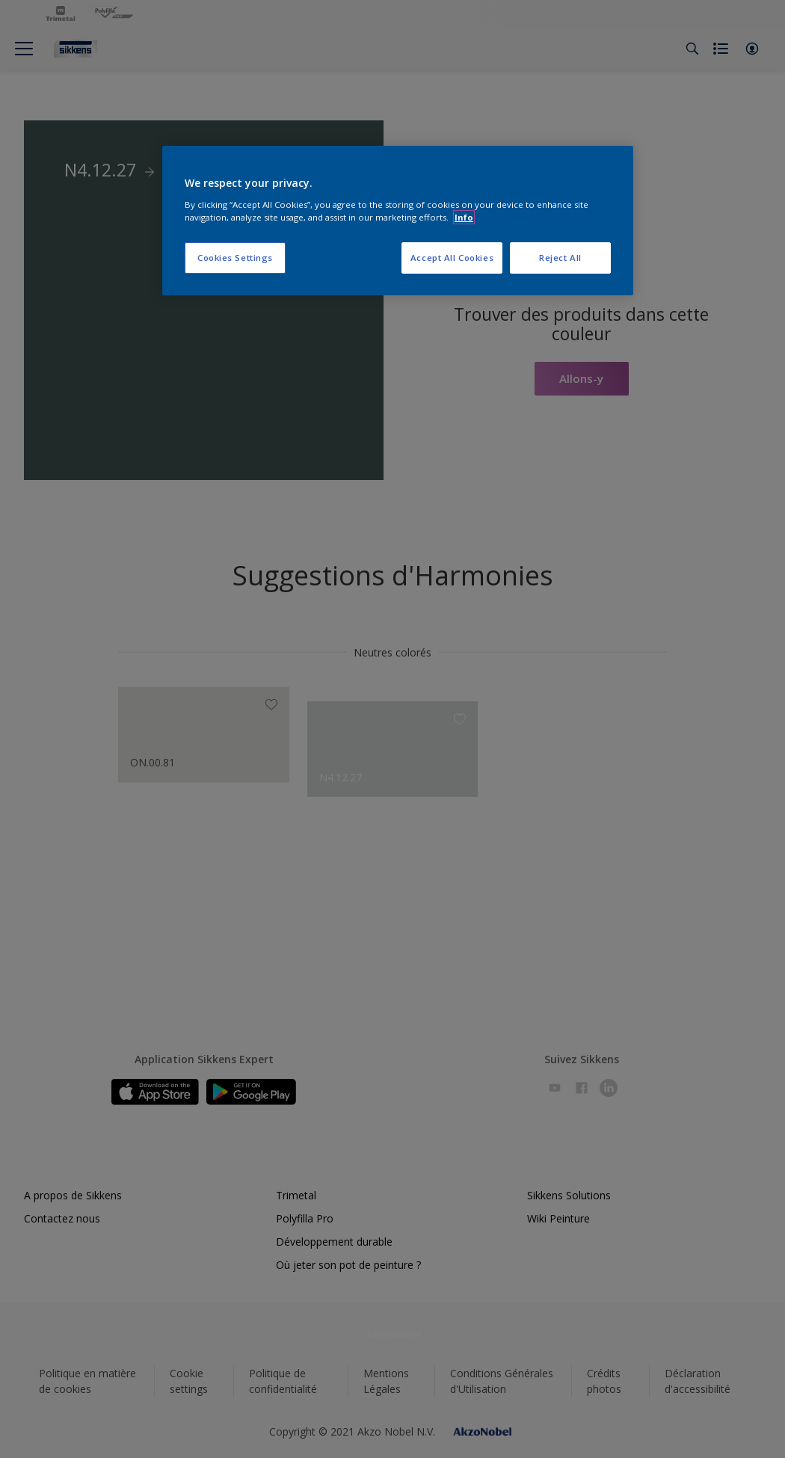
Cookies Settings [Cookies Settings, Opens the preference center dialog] (235, 257)
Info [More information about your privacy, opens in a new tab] (464, 217)
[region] (397, 220)
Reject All (560, 257)
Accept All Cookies (451, 257)
